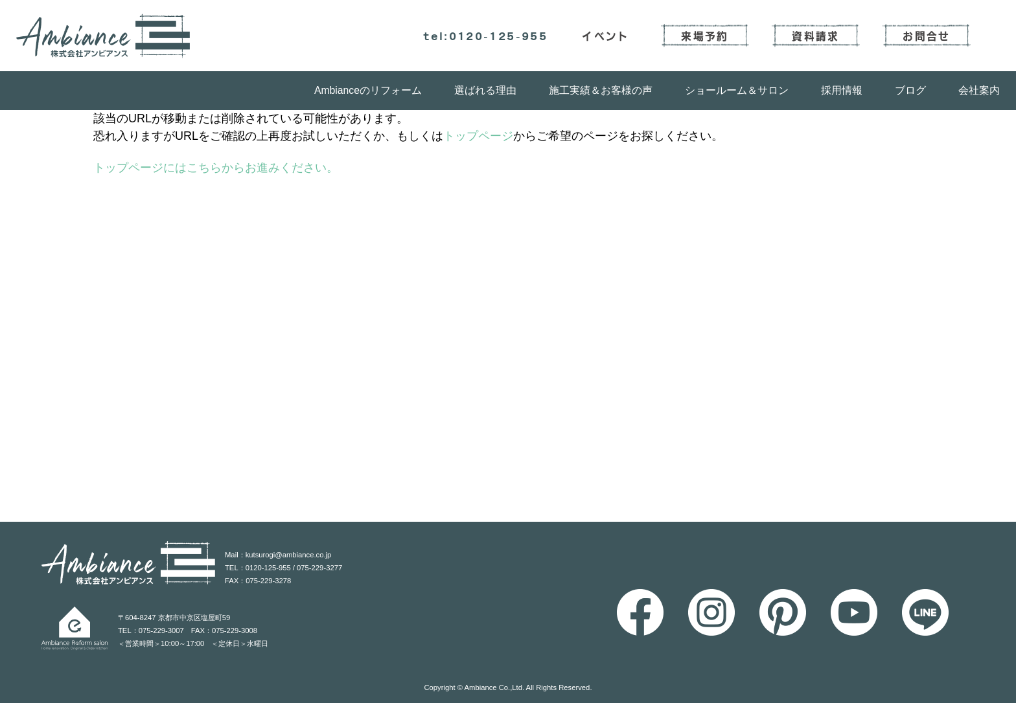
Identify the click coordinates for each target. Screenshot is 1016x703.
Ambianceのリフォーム (368, 90)
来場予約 (704, 35)
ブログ (910, 90)
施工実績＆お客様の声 (600, 90)
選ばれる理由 (485, 90)
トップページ (478, 135)
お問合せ (926, 35)
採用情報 (841, 90)
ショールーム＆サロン (737, 90)
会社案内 (979, 90)
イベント (605, 35)
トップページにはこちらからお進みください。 (215, 167)
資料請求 (815, 35)
